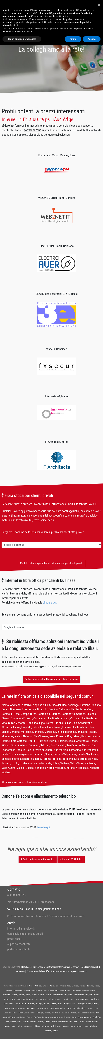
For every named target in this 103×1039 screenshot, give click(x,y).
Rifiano (21, 1013)
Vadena (19, 1026)
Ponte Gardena (60, 1008)
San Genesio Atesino (69, 1013)
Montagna (81, 1004)
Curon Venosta (94, 995)
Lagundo (65, 999)
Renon (15, 1013)
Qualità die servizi (79, 971)
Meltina (53, 1004)
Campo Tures (76, 990)
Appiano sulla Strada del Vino (60, 986)
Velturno (79, 1026)
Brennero (9, 990)
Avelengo (75, 986)
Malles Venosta (21, 1004)
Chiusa (28, 995)
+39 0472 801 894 (18, 909)
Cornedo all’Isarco (38, 995)
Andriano (38, 986)
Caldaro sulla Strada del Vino (48, 990)
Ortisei (33, 1008)
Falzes (19, 999)
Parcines (40, 1008)
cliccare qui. (50, 602)
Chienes (21, 995)
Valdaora (37, 1026)
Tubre (14, 1026)
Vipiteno (55, 1031)
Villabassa (93, 1026)
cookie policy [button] (62, 16)
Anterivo (45, 986)
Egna (13, 999)
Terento (40, 1022)
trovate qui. (43, 782)
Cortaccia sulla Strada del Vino (56, 995)
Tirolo (82, 1022)
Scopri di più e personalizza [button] (21, 39)
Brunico (34, 990)
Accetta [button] (92, 39)
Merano (59, 1004)
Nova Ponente (20, 1008)
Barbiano (83, 986)
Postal (69, 1008)
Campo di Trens (65, 990)
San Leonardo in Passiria (86, 1013)
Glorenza (52, 999)
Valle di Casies (56, 1026)
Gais (36, 999)
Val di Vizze (28, 1026)
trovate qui (43, 827)
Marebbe (31, 1004)
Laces (59, 999)
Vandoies (66, 1026)
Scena (74, 1017)
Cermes (14, 995)
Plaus (52, 1008)
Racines (89, 1008)
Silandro (26, 1022)
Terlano (47, 1022)
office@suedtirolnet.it (46, 909)
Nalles (88, 1004)
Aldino (31, 986)
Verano (86, 1026)
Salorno (47, 1013)
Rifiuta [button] (73, 39)
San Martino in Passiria (24, 1017)
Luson (87, 999)
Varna (73, 1026)
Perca (46, 1008)
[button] (98, 4)
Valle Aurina (45, 1026)
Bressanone (18, 990)
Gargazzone (44, 999)
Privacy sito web (40, 967)
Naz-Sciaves (9, 1008)
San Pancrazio (39, 1017)
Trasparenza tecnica (60, 971)
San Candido (56, 1013)
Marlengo (39, 1004)
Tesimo (75, 1022)
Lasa (82, 999)
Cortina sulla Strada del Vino (78, 995)
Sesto (19, 1022)
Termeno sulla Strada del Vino (61, 1022)
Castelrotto (6, 995)
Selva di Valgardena (84, 1017)
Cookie (52, 967)
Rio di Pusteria (30, 1013)
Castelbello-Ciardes (89, 990)
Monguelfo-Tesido (70, 1004)
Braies (97, 986)
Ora (28, 1008)
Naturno (95, 1004)
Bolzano (90, 986)
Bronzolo (27, 990)
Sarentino (67, 1017)
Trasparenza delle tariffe (38, 971)
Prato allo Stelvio (79, 1008)
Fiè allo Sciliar (28, 999)
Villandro (48, 1031)
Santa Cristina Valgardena (53, 1017)
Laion (72, 999)
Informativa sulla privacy (68, 967)
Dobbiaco (7, 999)
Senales (13, 1022)
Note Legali (26, 967)
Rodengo (40, 1013)
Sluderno (33, 1022)
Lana (77, 999)
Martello (46, 1004)
